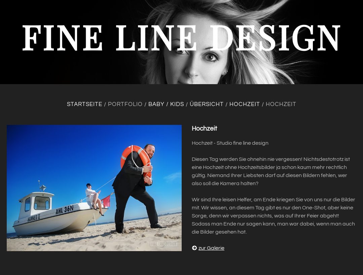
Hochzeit (244, 104)
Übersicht (207, 104)
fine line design (181, 36)
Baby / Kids (166, 104)
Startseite (84, 104)
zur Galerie (208, 248)
